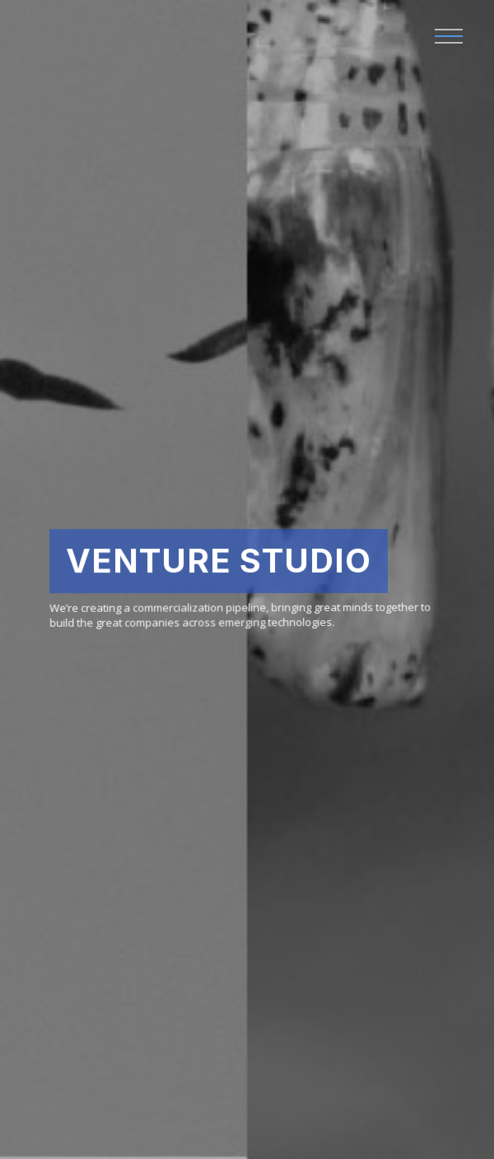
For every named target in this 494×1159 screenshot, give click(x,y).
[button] (448, 37)
